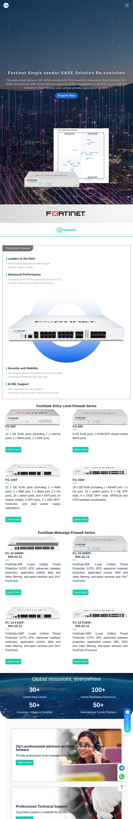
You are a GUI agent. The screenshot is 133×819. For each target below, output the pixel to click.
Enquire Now (66, 95)
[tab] (66, 230)
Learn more (67, 369)
